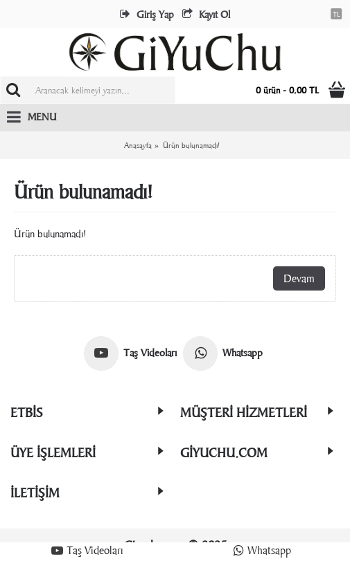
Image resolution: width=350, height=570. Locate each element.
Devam (299, 278)
